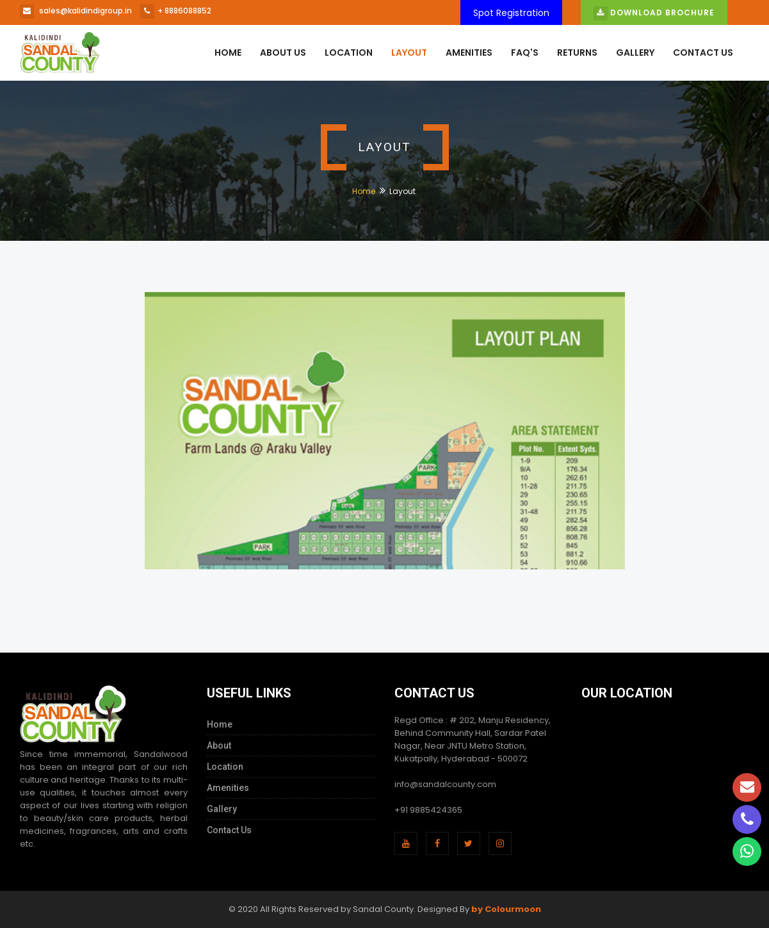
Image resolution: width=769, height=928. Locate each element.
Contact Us (703, 52)
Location (349, 52)
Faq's (524, 52)
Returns (577, 52)
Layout (409, 52)
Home (228, 52)
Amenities (469, 52)
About (219, 745)
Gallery (635, 52)
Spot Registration (511, 12)
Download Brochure (654, 13)
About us (283, 52)
